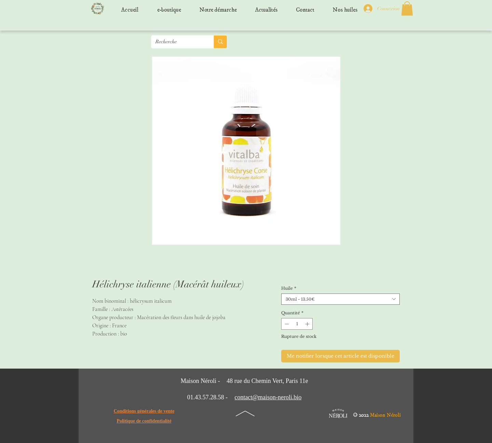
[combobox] (340, 299)
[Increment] (308, 323)
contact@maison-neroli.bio (267, 397)
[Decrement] (286, 323)
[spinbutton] (297, 323)
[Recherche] (177, 41)
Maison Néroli (385, 413)
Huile (288, 288)
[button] (407, 8)
